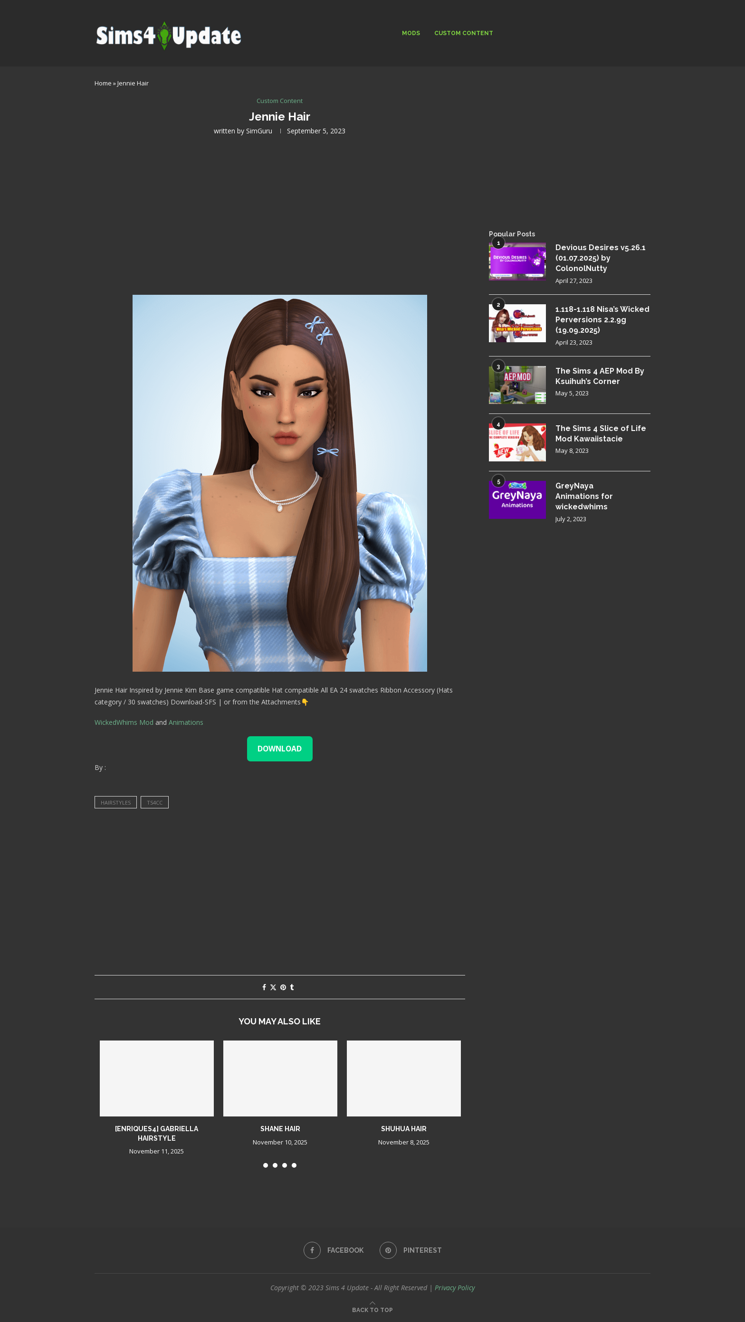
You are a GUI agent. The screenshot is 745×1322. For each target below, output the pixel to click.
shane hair (280, 1129)
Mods (411, 33)
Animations (186, 722)
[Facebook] (333, 1250)
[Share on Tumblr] (292, 987)
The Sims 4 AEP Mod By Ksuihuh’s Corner (599, 376)
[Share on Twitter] (273, 987)
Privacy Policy (455, 1287)
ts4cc (154, 802)
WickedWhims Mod (124, 722)
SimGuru (259, 130)
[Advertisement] (280, 214)
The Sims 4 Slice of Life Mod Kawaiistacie (600, 433)
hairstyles (116, 802)
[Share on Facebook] (264, 987)
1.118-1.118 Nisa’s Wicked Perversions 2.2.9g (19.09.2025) (602, 320)
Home (103, 83)
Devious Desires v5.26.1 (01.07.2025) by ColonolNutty (600, 258)
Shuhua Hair (404, 1129)
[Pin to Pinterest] (283, 987)
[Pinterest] (411, 1250)
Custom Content (463, 33)
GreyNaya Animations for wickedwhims (584, 496)
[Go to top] (372, 1309)
